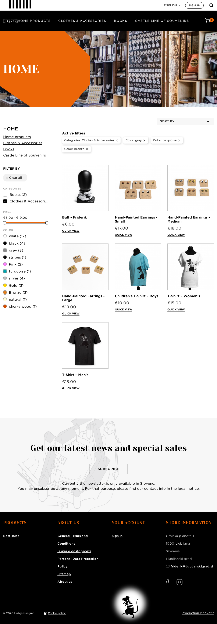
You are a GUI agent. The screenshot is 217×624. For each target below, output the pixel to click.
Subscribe (108, 469)
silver (17, 278)
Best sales (11, 536)
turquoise (20, 271)
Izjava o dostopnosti (74, 551)
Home (10, 128)
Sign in (194, 5)
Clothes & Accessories (82, 20)
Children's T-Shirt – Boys (136, 296)
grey (16, 250)
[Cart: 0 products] (209, 20)
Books (120, 20)
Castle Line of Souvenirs (162, 20)
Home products (34, 20)
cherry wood (23, 306)
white (17, 236)
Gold (16, 286)
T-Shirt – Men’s (75, 375)
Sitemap (64, 574)
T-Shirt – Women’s (183, 296)
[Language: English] (172, 5)
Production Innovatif (198, 613)
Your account (128, 522)
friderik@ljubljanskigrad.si (192, 566)
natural (18, 299)
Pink (16, 264)
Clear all (13, 177)
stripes (17, 257)
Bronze (18, 293)
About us (64, 581)
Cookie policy (57, 613)
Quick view (70, 230)
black (17, 243)
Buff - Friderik (74, 217)
